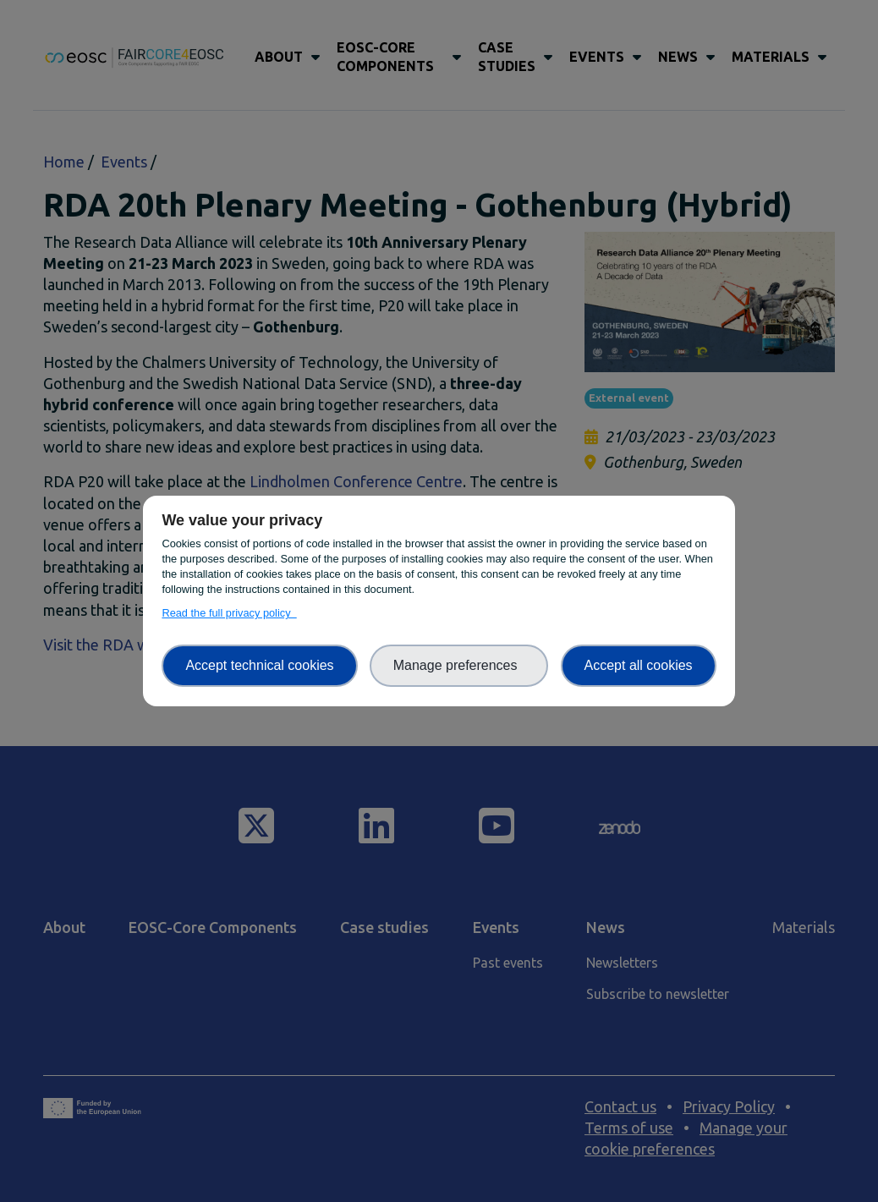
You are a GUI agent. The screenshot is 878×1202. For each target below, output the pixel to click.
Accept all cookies (638, 665)
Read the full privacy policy (229, 612)
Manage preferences (459, 665)
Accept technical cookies (259, 665)
